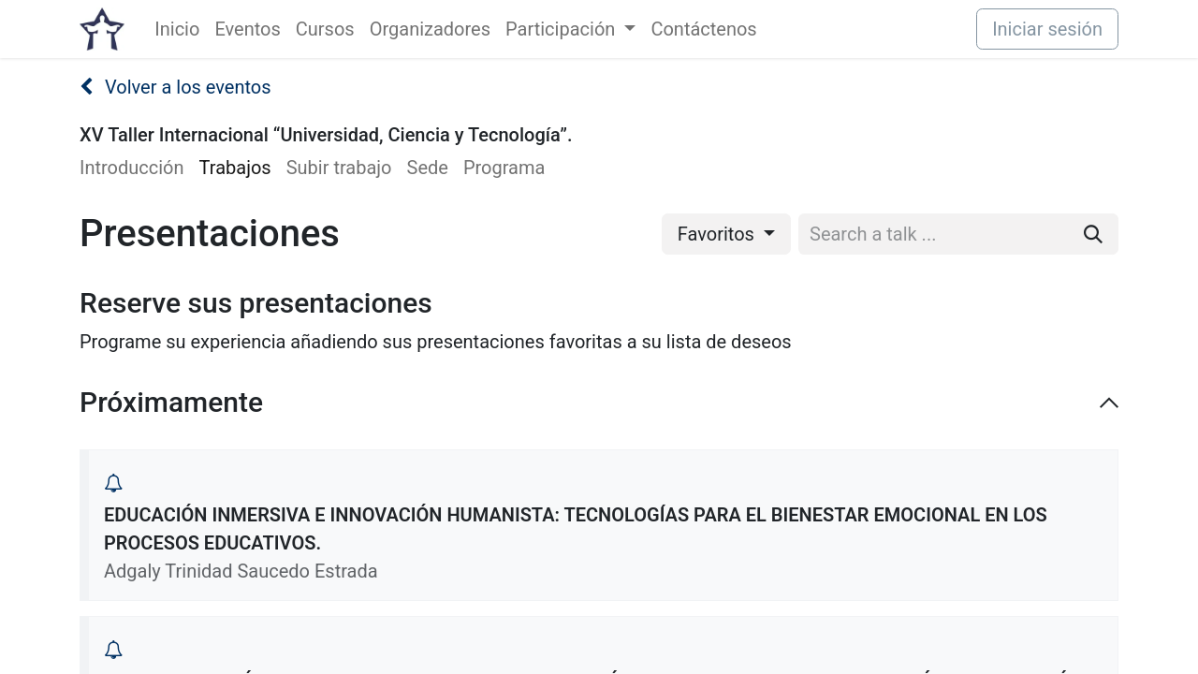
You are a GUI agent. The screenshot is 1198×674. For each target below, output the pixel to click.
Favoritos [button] (718, 234)
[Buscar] (1093, 234)
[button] (113, 483)
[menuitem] (177, 29)
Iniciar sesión (1047, 29)
